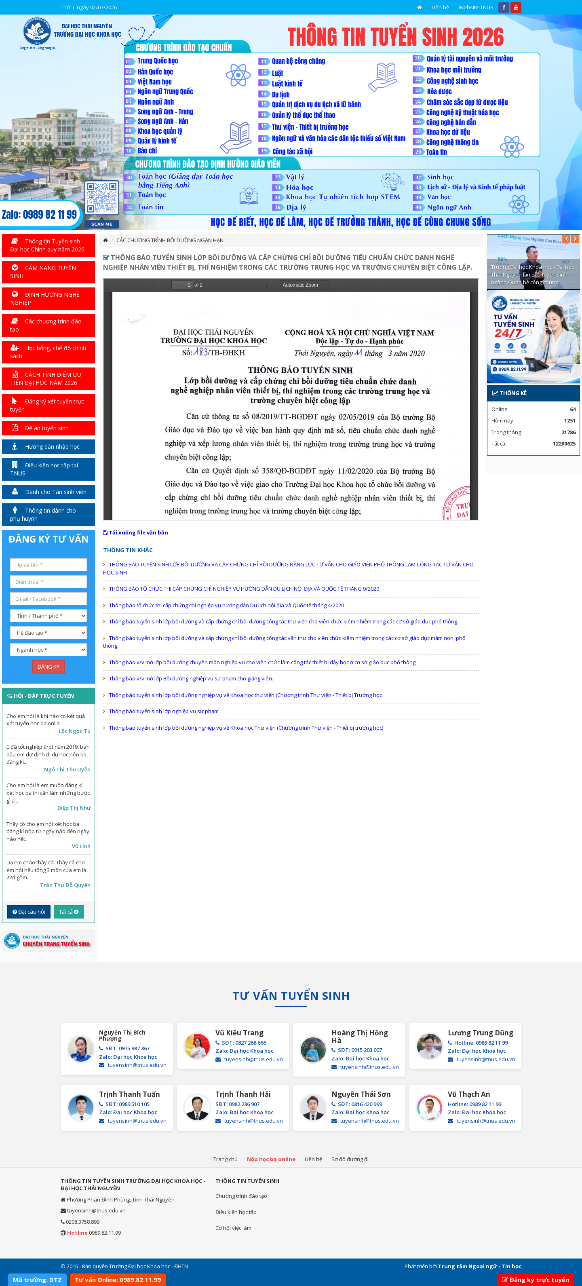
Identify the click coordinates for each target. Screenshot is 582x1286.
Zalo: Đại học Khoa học (128, 1056)
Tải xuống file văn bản (135, 532)
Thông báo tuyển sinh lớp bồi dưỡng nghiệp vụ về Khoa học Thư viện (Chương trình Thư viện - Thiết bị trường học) (246, 727)
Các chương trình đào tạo (46, 325)
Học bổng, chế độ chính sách (48, 352)
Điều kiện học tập (236, 1212)
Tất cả (68, 911)
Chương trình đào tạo (241, 1195)
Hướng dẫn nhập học (45, 446)
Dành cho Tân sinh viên (48, 492)
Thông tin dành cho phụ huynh (43, 514)
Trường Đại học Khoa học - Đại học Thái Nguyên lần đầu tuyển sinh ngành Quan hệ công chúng (532, 274)
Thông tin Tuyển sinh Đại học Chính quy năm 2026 (47, 245)
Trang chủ (225, 1159)
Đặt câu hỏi (29, 911)
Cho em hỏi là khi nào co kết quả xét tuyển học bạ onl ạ (45, 719)
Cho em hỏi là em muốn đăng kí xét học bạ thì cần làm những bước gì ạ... (48, 792)
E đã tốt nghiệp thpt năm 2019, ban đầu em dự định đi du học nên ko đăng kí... (48, 754)
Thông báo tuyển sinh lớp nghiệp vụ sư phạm (164, 711)
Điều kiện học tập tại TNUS (44, 469)
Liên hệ (440, 7)
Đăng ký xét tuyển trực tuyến (47, 405)
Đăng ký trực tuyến (535, 1279)
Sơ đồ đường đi (350, 1159)
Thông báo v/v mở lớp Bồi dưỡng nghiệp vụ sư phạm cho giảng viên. (191, 678)
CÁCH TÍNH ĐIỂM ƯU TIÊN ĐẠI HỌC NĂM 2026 (45, 378)
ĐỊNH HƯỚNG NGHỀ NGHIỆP (45, 298)
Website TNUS (476, 7)
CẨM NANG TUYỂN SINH (43, 272)
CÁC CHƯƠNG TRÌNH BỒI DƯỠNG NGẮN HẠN (170, 240)
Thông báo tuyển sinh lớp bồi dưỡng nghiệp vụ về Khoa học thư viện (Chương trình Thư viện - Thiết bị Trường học (245, 695)
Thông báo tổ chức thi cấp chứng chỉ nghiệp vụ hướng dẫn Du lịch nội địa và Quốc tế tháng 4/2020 (226, 605)
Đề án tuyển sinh (39, 428)
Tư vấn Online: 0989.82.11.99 (118, 1279)
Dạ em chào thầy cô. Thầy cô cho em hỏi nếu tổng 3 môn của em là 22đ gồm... (46, 870)
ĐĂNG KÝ (48, 666)
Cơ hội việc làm (233, 1227)
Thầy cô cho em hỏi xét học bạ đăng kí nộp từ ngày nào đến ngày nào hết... (47, 831)
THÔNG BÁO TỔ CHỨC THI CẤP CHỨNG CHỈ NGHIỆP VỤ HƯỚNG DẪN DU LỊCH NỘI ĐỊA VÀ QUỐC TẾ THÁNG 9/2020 (244, 588)
